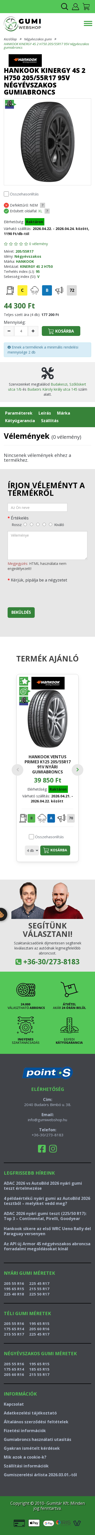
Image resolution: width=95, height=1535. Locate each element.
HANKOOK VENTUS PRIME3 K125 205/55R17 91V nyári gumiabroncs (48, 764)
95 (38, 271)
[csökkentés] (9, 331)
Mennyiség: (15, 322)
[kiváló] (50, 524)
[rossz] (25, 524)
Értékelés (20, 517)
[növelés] (33, 331)
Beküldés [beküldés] (21, 612)
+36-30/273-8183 (51, 961)
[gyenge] (31, 524)
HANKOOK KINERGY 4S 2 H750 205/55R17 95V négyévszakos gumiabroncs (46, 45)
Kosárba (55, 850)
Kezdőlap (10, 39)
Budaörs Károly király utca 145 (52, 389)
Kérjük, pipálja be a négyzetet (39, 580)
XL (40, 211)
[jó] (44, 524)
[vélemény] (47, 545)
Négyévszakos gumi (38, 39)
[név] (37, 507)
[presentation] (46, 593)
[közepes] (38, 524)
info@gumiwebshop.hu (47, 1119)
